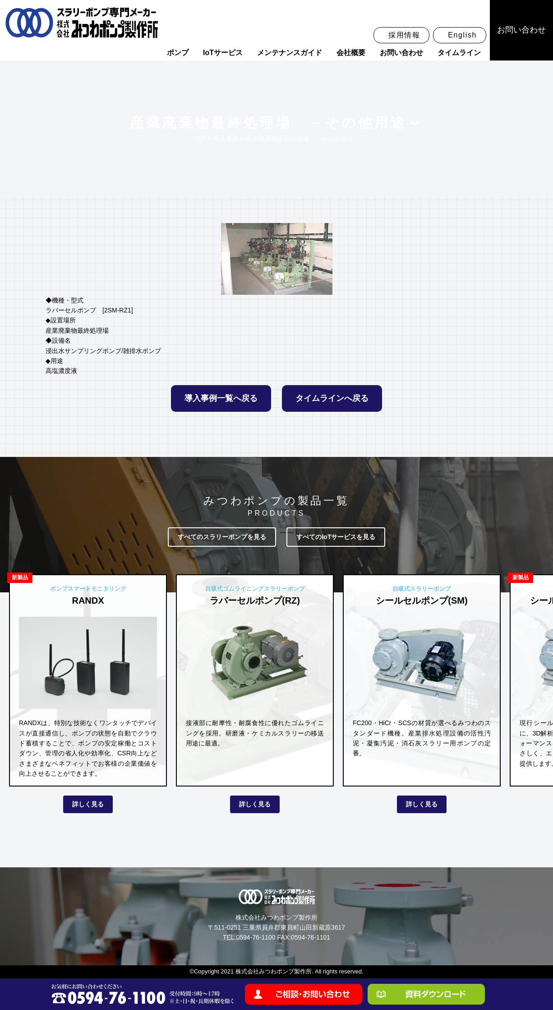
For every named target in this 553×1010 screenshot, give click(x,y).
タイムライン (459, 52)
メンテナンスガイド (289, 52)
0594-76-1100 (255, 937)
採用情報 (404, 35)
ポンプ (178, 52)
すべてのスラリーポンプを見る (222, 536)
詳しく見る (88, 804)
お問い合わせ (401, 52)
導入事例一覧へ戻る (221, 398)
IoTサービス (223, 52)
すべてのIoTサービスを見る (335, 536)
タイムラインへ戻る (332, 398)
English (462, 35)
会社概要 (350, 52)
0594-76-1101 (310, 937)
